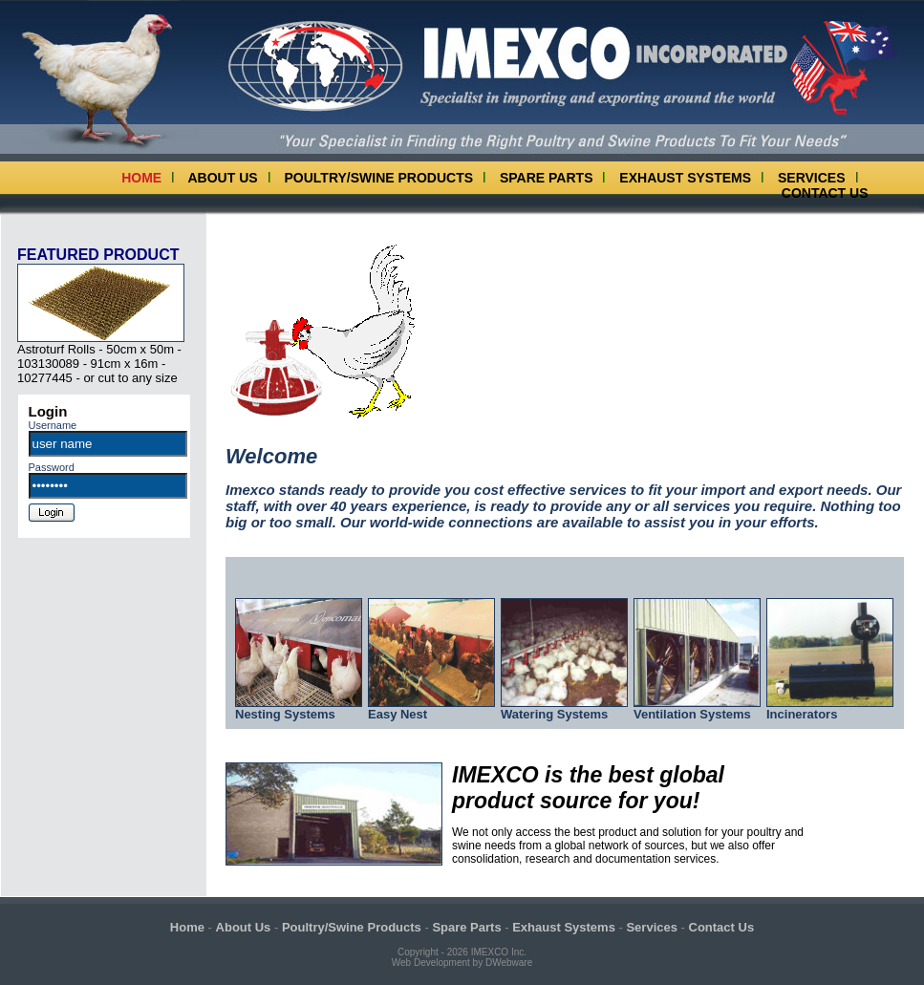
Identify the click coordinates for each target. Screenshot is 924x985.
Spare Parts (546, 177)
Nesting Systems (298, 708)
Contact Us (825, 193)
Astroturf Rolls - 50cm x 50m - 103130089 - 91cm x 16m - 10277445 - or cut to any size (100, 358)
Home (141, 177)
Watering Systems (564, 708)
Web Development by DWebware (462, 962)
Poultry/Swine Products (379, 177)
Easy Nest (431, 708)
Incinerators (829, 708)
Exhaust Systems (685, 177)
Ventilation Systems (697, 708)
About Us (223, 177)
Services (812, 177)
